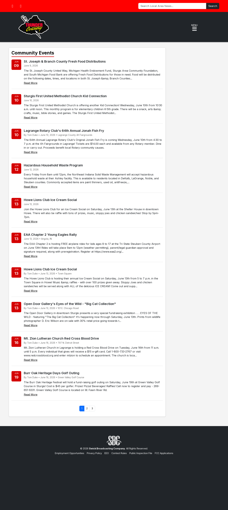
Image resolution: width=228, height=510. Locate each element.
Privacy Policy (94, 453)
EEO (106, 453)
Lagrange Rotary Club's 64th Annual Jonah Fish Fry (64, 131)
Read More (30, 83)
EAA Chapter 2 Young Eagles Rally (50, 235)
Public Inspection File (140, 453)
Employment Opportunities (69, 453)
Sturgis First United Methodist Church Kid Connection (65, 96)
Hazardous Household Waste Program (53, 165)
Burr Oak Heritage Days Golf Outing (51, 373)
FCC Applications (164, 453)
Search (212, 6)
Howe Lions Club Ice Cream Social (50, 200)
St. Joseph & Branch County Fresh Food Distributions (65, 61)
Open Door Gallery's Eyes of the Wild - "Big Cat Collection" (70, 304)
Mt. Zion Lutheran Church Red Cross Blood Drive (61, 338)
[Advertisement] (114, 479)
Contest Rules (119, 453)
